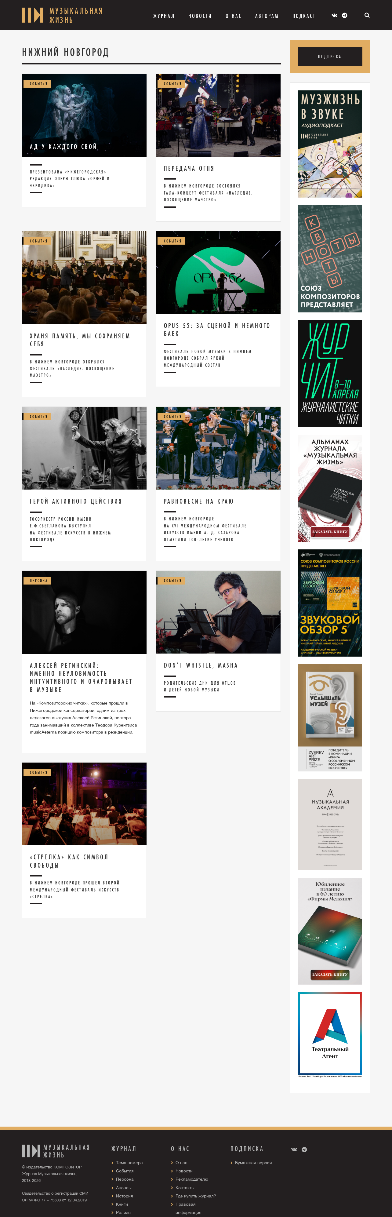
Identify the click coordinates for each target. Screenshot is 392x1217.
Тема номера (129, 1162)
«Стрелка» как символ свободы (69, 861)
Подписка (330, 56)
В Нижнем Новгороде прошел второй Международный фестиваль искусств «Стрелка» (75, 889)
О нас (181, 1162)
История (124, 1195)
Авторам (267, 16)
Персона (125, 1179)
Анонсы (124, 1187)
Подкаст (304, 16)
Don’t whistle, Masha (201, 665)
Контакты (185, 1187)
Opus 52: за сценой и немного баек (217, 329)
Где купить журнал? (196, 1195)
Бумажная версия (253, 1162)
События (125, 1170)
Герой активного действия (76, 501)
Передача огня (189, 168)
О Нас (234, 16)
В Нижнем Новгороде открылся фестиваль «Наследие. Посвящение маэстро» (72, 368)
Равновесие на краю (199, 501)
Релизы (123, 1212)
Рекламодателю (192, 1179)
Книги (122, 1204)
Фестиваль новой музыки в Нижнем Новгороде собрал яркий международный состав (208, 358)
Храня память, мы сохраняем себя (80, 340)
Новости (200, 16)
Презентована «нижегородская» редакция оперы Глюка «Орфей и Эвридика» (70, 178)
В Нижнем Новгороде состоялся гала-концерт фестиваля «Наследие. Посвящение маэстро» (208, 192)
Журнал (164, 16)
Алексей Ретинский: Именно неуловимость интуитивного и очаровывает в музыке (81, 677)
